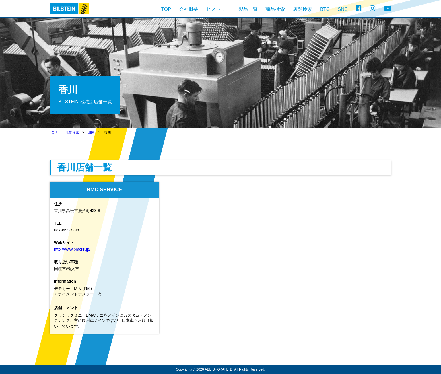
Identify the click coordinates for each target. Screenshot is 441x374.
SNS (343, 9)
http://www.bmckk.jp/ (72, 249)
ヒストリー (218, 9)
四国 (91, 133)
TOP (166, 9)
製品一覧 (248, 9)
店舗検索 (302, 9)
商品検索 (275, 9)
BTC (325, 9)
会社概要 (188, 9)
